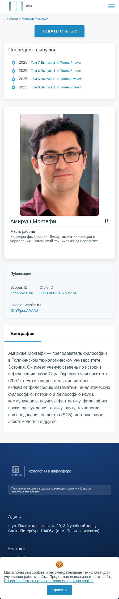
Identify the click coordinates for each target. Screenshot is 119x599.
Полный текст (69, 62)
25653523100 (21, 293)
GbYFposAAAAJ (24, 310)
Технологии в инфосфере (49, 471)
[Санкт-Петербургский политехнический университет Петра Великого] (15, 476)
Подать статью (59, 31)
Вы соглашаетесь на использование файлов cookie (49, 581)
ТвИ (28, 6)
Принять (59, 590)
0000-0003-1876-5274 (58, 293)
